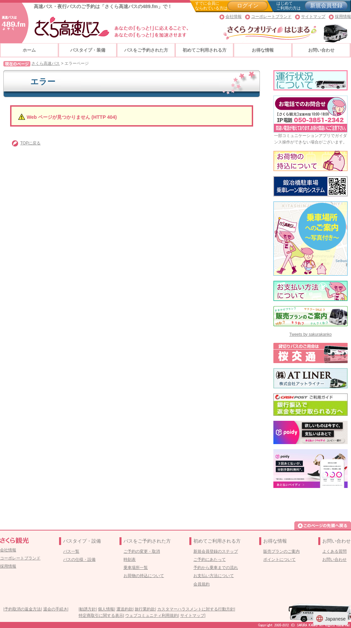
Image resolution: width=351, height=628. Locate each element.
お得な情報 (263, 50)
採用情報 (343, 16)
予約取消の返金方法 (22, 609)
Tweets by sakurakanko (310, 334)
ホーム (29, 50)
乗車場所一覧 (136, 567)
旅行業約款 (145, 609)
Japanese (331, 619)
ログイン (248, 5)
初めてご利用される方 (204, 50)
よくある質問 (334, 551)
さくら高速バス (45, 63)
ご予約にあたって (209, 559)
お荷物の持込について (144, 575)
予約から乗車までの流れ (215, 567)
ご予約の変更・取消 (142, 551)
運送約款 (124, 609)
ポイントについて (279, 559)
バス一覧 (71, 551)
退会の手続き (55, 609)
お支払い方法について (213, 575)
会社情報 (233, 16)
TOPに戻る (30, 143)
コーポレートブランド (271, 16)
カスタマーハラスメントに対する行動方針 (195, 609)
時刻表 (130, 559)
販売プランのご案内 (281, 551)
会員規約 (201, 584)
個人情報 (106, 609)
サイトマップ (313, 16)
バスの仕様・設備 (79, 559)
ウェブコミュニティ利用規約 (151, 615)
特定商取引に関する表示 (101, 615)
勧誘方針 (88, 609)
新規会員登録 (326, 5)
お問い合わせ (321, 50)
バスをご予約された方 (146, 50)
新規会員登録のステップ (215, 551)
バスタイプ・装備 (87, 50)
